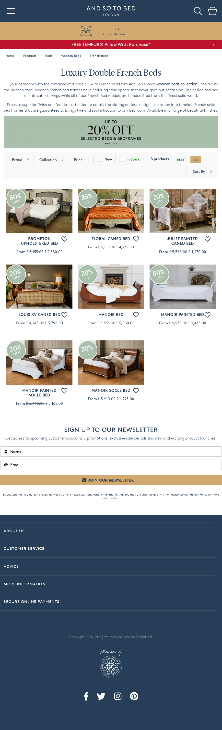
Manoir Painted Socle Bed (39, 392)
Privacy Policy (198, 494)
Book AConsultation (114, 31)
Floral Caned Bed (111, 238)
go (196, 159)
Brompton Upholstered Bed (39, 241)
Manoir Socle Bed (111, 390)
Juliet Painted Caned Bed (182, 241)
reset (181, 159)
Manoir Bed (111, 314)
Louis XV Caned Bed (39, 314)
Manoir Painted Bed (182, 314)
